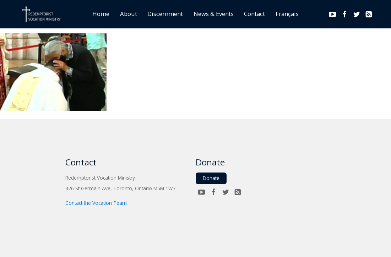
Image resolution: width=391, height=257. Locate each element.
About (128, 14)
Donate (211, 178)
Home (100, 14)
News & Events (214, 14)
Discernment (165, 14)
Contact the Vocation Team (96, 202)
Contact (254, 14)
